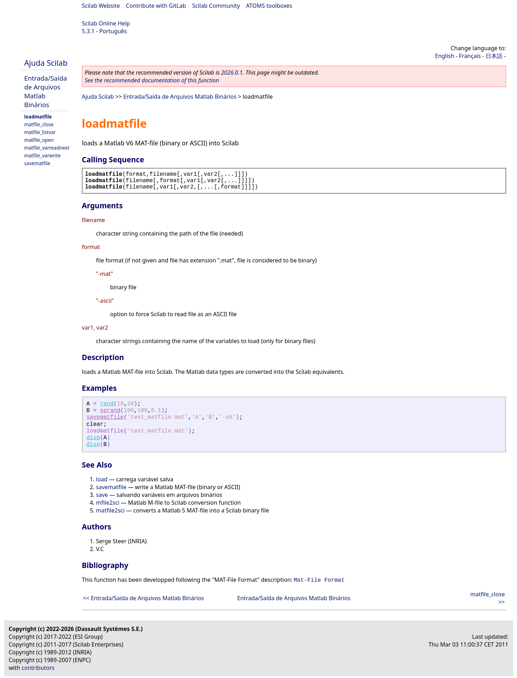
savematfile (37, 163)
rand (106, 404)
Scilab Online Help (106, 23)
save (102, 495)
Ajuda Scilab (45, 63)
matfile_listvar (40, 132)
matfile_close (39, 124)
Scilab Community (216, 6)
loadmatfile (38, 116)
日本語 (494, 56)
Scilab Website (101, 6)
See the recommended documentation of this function (152, 80)
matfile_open (39, 140)
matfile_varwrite (42, 155)
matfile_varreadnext (47, 147)
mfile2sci (107, 502)
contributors (38, 668)
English (444, 56)
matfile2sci (110, 510)
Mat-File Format (319, 580)
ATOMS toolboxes (269, 6)
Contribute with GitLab (156, 6)
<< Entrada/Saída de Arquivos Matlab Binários (143, 598)
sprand (110, 410)
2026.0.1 (231, 72)
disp (93, 438)
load (102, 479)
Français (470, 56)
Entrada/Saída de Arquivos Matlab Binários (179, 96)
